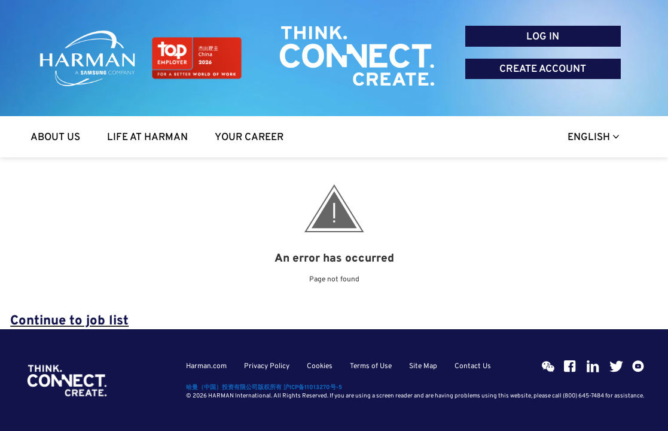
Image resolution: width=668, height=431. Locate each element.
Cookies (320, 366)
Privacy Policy (266, 366)
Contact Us (473, 366)
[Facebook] (570, 366)
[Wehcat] (547, 366)
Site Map (423, 366)
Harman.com (206, 366)
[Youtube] (638, 366)
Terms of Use (371, 366)
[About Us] (55, 137)
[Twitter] (615, 366)
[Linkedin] (593, 366)
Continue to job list (69, 321)
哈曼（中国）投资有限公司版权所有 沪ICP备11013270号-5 (264, 387)
